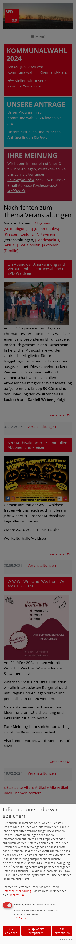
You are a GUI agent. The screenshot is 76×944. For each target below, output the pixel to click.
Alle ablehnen (11, 931)
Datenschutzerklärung (17, 891)
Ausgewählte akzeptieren (36, 931)
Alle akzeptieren (62, 931)
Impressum (16, 895)
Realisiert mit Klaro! (62, 939)
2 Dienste (21, 918)
